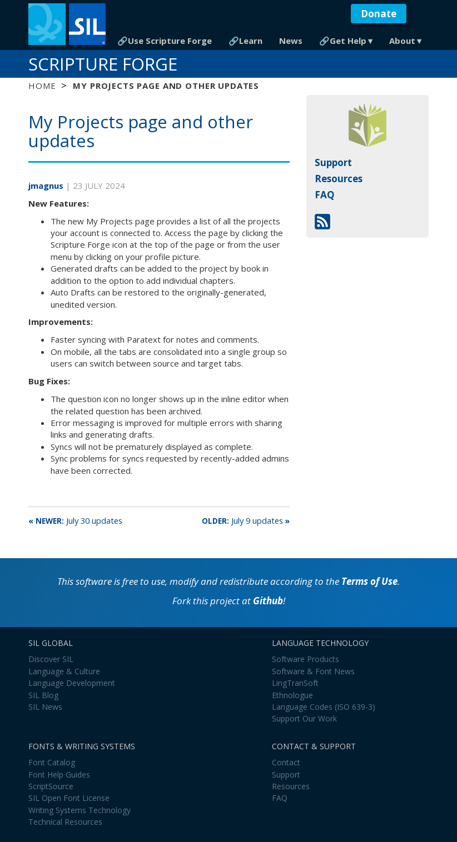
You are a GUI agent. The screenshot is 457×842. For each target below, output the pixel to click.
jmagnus (47, 185)
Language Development (71, 683)
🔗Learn (245, 40)
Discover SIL (50, 659)
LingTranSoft (295, 683)
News (290, 40)
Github (268, 600)
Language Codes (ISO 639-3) (323, 706)
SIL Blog (43, 695)
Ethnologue (292, 695)
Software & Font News (313, 671)
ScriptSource (50, 786)
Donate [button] (378, 13)
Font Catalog (51, 762)
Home (42, 85)
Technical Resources (65, 821)
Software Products (305, 659)
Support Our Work (304, 718)
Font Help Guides (59, 774)
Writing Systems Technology (79, 810)
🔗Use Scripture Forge (164, 40)
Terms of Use (369, 581)
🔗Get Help (342, 40)
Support (333, 162)
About (402, 40)
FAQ (325, 194)
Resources (338, 178)
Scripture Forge (102, 64)
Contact (286, 762)
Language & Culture (64, 671)
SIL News (45, 706)
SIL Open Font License (69, 798)
